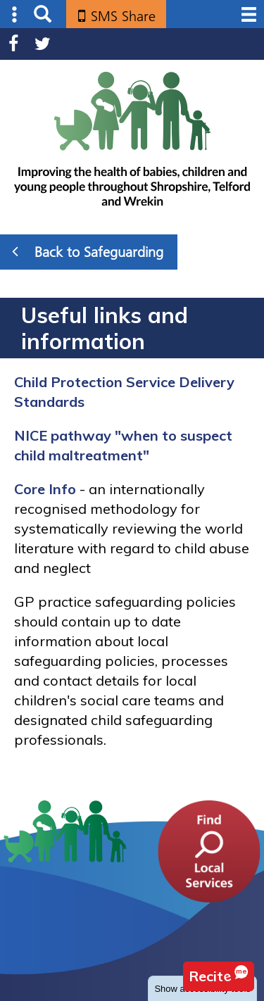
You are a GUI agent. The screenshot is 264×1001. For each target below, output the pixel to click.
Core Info (45, 489)
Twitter (42, 44)
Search (42, 14)
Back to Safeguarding (87, 251)
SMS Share (123, 16)
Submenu (15, 14)
